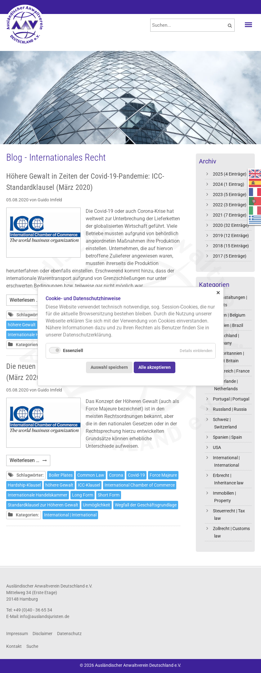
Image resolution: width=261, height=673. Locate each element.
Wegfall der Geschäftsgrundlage (146, 504)
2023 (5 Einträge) (229, 194)
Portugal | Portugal (231, 398)
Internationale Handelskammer (37, 494)
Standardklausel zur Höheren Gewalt (43, 504)
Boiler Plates (61, 475)
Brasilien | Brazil (228, 325)
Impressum (17, 633)
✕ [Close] (218, 293)
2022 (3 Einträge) (229, 204)
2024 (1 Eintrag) (228, 184)
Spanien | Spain (227, 437)
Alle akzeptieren (154, 367)
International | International (70, 514)
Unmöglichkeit (96, 504)
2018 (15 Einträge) (231, 245)
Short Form (108, 494)
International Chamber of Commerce (140, 485)
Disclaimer (42, 633)
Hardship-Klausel (24, 485)
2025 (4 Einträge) (229, 174)
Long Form (82, 494)
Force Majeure (163, 475)
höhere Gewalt (22, 324)
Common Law (90, 475)
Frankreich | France (231, 371)
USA (217, 447)
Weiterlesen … (30, 301)
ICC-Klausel (89, 485)
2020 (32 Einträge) (231, 225)
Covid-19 (136, 475)
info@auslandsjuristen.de (44, 616)
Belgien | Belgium (229, 315)
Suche (32, 646)
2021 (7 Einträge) (229, 215)
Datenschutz (69, 633)
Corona (116, 475)
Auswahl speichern (109, 367)
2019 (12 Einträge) (231, 235)
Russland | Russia (230, 409)
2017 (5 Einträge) (229, 256)
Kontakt (14, 646)
